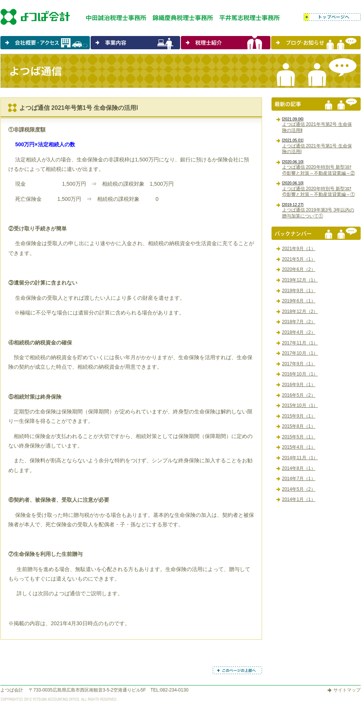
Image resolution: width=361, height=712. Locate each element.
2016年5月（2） (298, 395)
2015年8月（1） (298, 426)
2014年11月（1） (300, 457)
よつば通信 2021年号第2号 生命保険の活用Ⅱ (317, 125)
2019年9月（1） (298, 290)
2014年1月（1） (298, 499)
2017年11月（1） (300, 343)
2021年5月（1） (298, 259)
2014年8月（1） (298, 468)
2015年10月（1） (300, 405)
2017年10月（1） (300, 353)
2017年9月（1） (298, 363)
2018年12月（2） (300, 311)
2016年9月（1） (298, 384)
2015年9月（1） (298, 416)
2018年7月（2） (298, 321)
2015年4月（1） (298, 447)
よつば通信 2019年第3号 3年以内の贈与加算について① (318, 211)
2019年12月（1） (300, 280)
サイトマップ (347, 690)
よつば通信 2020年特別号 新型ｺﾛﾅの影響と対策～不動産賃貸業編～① (318, 189)
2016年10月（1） (300, 374)
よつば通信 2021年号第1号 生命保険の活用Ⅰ (317, 146)
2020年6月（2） (298, 269)
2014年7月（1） (298, 478)
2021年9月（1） (298, 248)
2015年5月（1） (298, 437)
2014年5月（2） (298, 489)
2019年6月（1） (298, 301)
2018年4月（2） (298, 332)
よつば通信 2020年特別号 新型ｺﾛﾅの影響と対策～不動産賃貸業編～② (318, 168)
